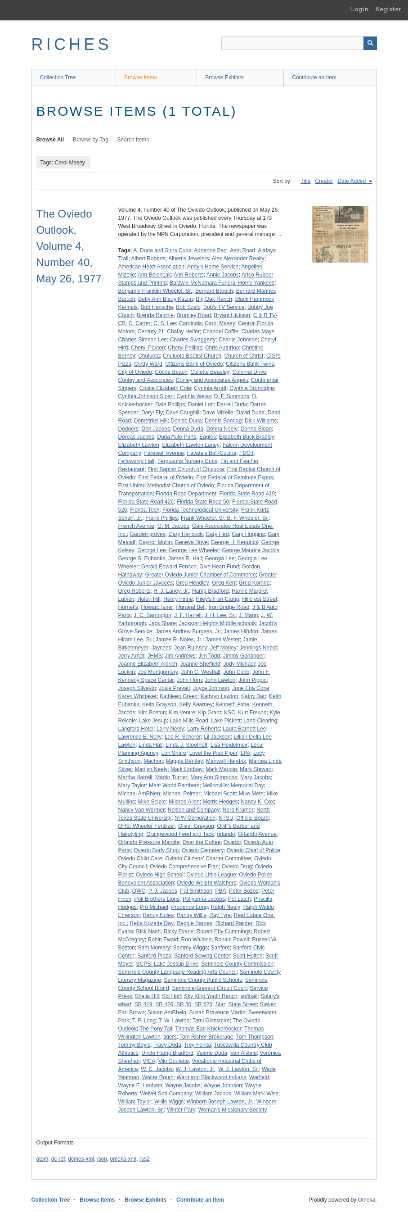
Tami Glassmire (211, 1020)
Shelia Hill (147, 996)
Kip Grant (209, 712)
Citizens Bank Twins (250, 364)
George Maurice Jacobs (250, 550)
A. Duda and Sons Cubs (162, 250)
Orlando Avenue (257, 834)
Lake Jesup (152, 720)
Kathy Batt (253, 696)
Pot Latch (239, 899)
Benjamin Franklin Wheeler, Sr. (155, 291)
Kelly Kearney (196, 704)
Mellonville (215, 785)
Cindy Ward (148, 364)
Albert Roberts (148, 258)
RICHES (71, 44)
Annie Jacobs (222, 275)
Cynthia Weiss (194, 396)
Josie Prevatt (174, 688)
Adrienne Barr (210, 250)
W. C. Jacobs (157, 1069)
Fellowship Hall (136, 461)
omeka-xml (123, 1159)
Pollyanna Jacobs (204, 899)
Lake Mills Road (189, 720)
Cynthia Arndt (210, 388)
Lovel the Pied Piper (213, 753)
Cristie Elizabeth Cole (165, 388)
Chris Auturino (222, 348)
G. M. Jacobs (173, 526)
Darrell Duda (232, 404)
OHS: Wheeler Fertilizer (146, 826)
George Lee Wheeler (194, 550)
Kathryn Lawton (219, 696)
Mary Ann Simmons (213, 777)
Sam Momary (154, 947)
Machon (153, 761)
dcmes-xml (81, 1159)
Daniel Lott (201, 404)
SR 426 (164, 1004)
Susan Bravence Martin (217, 1012)
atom (42, 1159)
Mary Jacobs (255, 777)
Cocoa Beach (171, 372)
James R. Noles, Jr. (179, 639)
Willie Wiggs (169, 1102)
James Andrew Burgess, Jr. (187, 631)
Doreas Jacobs (136, 437)
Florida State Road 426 (146, 502)
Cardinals (190, 323)
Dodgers (128, 429)
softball (248, 996)
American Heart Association (151, 266)
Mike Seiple (152, 802)
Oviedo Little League (211, 875)
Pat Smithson (196, 891)
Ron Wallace (196, 939)
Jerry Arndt (131, 656)
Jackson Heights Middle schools (217, 623)
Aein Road (242, 250)
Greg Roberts (134, 591)
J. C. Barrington (152, 615)
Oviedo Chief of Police (253, 850)
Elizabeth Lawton (138, 445)
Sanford (220, 947)
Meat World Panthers (174, 785)
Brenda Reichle (155, 315)
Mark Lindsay (186, 769)
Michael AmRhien (139, 793)
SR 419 (143, 1004)
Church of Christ (244, 356)
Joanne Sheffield (200, 664)
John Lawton (220, 680)
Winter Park (181, 1110)
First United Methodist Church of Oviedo (166, 485)
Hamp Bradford (210, 591)
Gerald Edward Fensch (169, 566)
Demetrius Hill (151, 421)
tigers (169, 1037)
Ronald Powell (232, 939)
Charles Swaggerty (192, 339)
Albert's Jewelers (188, 258)
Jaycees (161, 648)
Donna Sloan (256, 429)
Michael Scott (219, 793)
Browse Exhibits (224, 77)
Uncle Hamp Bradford (167, 1053)
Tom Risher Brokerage (206, 1037)
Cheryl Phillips (185, 348)
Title (305, 181)
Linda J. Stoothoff (186, 745)
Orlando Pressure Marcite (149, 842)
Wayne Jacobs (182, 1085)
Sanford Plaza (154, 956)
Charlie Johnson (238, 339)
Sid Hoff (171, 996)
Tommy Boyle (134, 1045)
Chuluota (149, 356)
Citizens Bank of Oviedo (194, 364)
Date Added (352, 181)
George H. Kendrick (234, 542)
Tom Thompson (254, 1037)
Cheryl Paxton (148, 348)
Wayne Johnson (222, 1085)
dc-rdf (58, 1159)
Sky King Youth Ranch (211, 996)
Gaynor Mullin (155, 542)
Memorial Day (247, 785)
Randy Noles (158, 915)
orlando (226, 834)
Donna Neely (222, 429)
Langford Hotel (136, 729)
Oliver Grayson (196, 826)
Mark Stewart (256, 769)
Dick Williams (261, 421)
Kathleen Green (178, 696)
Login (359, 9)
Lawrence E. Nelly (140, 737)
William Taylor (135, 1102)
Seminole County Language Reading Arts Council (177, 972)
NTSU (226, 818)
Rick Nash (148, 931)
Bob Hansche (157, 307)
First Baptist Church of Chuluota (186, 469)
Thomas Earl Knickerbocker (208, 1029)
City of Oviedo (135, 372)
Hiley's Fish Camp (217, 599)
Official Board (252, 818)
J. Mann (248, 615)
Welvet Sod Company (166, 1093)
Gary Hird (217, 534)
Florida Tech (144, 510)
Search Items (133, 139)
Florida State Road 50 (203, 502)
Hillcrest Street (259, 599)
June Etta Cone (250, 688)
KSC (229, 712)
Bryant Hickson (232, 315)
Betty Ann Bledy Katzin (165, 299)
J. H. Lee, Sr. (220, 615)
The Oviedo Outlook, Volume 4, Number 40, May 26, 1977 (69, 246)
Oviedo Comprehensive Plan (184, 866)
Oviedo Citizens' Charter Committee (208, 858)
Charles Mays (257, 331)
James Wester (223, 639)
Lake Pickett (225, 720)
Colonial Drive (249, 372)
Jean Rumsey (190, 648)
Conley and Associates (145, 380)
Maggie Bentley (184, 761)
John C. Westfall (200, 672)
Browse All (50, 139)
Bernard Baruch (214, 291)
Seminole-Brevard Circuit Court (209, 988)
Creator (324, 181)
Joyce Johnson (211, 688)
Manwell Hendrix (226, 761)
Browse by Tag (90, 139)
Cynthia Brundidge (251, 388)
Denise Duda (186, 421)
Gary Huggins (248, 534)
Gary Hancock (186, 534)
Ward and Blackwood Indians (211, 1077)
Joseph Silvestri (137, 688)
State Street (242, 1004)
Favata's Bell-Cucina (212, 453)
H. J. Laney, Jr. (171, 591)
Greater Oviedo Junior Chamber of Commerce (200, 575)
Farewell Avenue (164, 453)
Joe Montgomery (158, 672)
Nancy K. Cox (257, 802)
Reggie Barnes (194, 923)
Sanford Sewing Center (202, 956)
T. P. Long (144, 1020)
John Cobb (236, 672)
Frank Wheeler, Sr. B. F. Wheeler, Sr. (225, 518)
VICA (149, 1061)
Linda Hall (150, 745)
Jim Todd (209, 656)
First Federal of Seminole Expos (234, 477)
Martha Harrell (135, 777)
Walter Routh (158, 1077)
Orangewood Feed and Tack (180, 834)
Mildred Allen (184, 802)
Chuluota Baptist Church (192, 356)
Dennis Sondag (223, 421)
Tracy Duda (167, 1045)
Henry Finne (178, 599)
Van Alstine (243, 1053)
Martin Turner (171, 777)
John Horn (189, 680)
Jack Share (162, 623)
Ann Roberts (189, 275)
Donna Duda (188, 429)
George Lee (151, 550)
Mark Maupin (221, 769)
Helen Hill (148, 599)
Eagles (207, 437)
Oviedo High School (160, 875)
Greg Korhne (254, 583)
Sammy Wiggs (190, 947)
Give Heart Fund (219, 566)
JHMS (154, 656)
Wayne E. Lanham (140, 1085)
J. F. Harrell (188, 615)
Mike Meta (251, 793)
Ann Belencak (154, 275)
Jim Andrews (180, 656)
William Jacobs (213, 1093)
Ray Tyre (220, 915)
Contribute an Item (314, 77)
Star (220, 1004)
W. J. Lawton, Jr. (195, 1069)
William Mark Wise (256, 1093)
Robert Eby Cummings (224, 931)
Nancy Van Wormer (141, 810)
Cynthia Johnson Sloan (146, 396)
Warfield (259, 1077)
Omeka (366, 1200)
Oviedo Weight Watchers (206, 883)
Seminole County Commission (237, 964)
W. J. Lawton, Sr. (238, 1069)
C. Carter (140, 323)
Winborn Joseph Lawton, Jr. (220, 1102)
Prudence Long (189, 907)
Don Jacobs (156, 429)
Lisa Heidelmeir (229, 745)
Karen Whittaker (137, 696)
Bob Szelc (188, 307)
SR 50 (183, 1004)
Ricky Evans (178, 931)
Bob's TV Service (223, 307)
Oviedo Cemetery (203, 850)
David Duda (250, 412)
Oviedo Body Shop (156, 850)
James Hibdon (241, 631)
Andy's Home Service (212, 266)
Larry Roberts (203, 729)
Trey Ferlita (197, 1045)
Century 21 (151, 331)
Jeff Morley (223, 648)
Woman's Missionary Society (232, 1110)
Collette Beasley (209, 372)
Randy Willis (191, 915)
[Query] (299, 43)
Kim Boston (152, 712)
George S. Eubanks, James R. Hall (160, 558)
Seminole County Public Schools (203, 980)
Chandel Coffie (220, 331)
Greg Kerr (224, 583)
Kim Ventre (182, 712)
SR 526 (203, 1004)
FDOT (246, 453)
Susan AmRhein (167, 1012)
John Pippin (252, 680)
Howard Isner (157, 607)
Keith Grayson (159, 704)
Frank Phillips (161, 518)
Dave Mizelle (217, 412)
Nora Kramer (238, 810)
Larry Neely (170, 729)
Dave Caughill (183, 412)
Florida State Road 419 (247, 493)
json (102, 1159)
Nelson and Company (194, 810)
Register (388, 9)
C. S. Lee (164, 323)
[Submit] (370, 43)
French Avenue (136, 526)
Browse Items (140, 77)
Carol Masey (220, 323)
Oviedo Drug (237, 866)
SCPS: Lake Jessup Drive (167, 964)
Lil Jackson (217, 737)
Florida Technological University (200, 510)
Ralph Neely (225, 907)
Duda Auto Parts (176, 437)
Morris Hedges (220, 802)
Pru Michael (154, 907)
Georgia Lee (219, 558)
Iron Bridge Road (229, 607)
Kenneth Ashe (232, 704)
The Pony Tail (155, 1029)
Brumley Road (194, 315)
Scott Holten (247, 956)
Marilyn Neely (151, 769)
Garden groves (148, 534)
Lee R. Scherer (183, 737)
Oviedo (232, 842)
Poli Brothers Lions (157, 899)
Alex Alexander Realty (237, 258)
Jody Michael (239, 664)
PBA (220, 891)
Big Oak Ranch (214, 299)
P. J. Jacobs (162, 891)
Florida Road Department (186, 493)
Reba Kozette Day (152, 923)
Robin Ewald (163, 939)
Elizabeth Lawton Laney (191, 445)
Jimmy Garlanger (243, 656)
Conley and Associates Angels (212, 380)
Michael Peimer (182, 793)
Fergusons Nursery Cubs (187, 461)
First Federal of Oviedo (165, 477)
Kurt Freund (252, 712)
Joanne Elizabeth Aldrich (147, 664)
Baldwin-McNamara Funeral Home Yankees (222, 283)
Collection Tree (58, 77)
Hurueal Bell (191, 607)
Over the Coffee (202, 842)
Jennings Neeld (258, 648)
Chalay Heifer (183, 331)
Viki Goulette (173, 1061)
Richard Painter (234, 923)
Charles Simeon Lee (142, 339)
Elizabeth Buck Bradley (246, 437)
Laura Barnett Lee (244, 729)
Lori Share (173, 753)
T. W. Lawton (174, 1020)
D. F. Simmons (231, 396)
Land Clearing (260, 720)
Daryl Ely (152, 412)
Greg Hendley (192, 583)
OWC (138, 891)
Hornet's (128, 607)
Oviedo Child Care (140, 858)
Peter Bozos (243, 891)
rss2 (144, 1159)
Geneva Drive (191, 542)
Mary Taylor (132, 785)
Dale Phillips (170, 404)
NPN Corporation (195, 818)
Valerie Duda (212, 1053)
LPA (246, 753)
